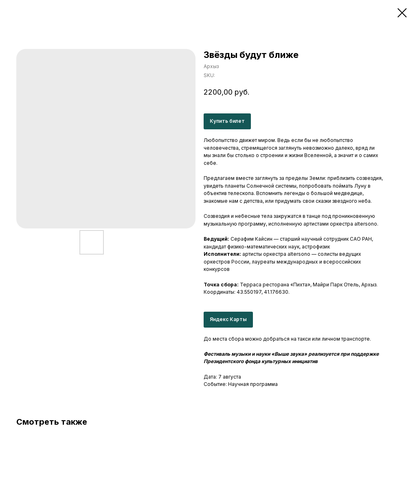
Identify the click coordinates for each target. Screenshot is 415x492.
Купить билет (227, 121)
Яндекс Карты (228, 319)
